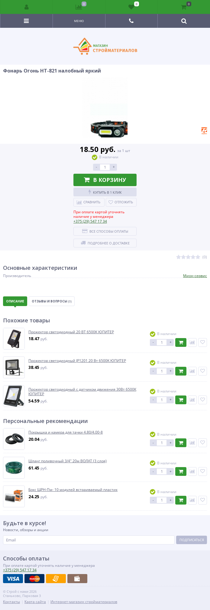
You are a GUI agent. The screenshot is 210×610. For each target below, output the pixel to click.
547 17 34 (90, 221)
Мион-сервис (195, 275)
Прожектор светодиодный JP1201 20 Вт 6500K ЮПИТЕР (77, 360)
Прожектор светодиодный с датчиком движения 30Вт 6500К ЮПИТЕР (82, 391)
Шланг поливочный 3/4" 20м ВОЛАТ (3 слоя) (67, 461)
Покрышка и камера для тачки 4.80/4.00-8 (65, 432)
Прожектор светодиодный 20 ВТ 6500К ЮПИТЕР (71, 332)
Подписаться (191, 539)
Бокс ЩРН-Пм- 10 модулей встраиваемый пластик (73, 489)
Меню (79, 21)
